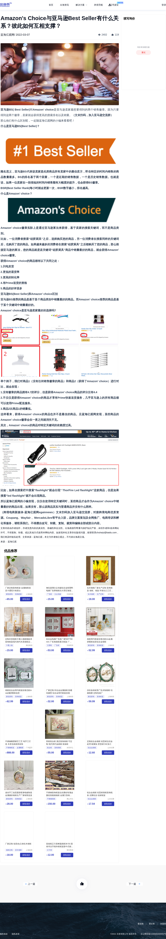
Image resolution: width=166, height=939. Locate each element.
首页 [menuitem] (51, 5)
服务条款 (4, 934)
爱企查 (152, 924)
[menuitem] (81, 5)
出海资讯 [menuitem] (64, 5)
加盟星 (163, 924)
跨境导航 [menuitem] (98, 5)
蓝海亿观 (12, 541)
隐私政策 (16, 934)
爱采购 (140, 924)
